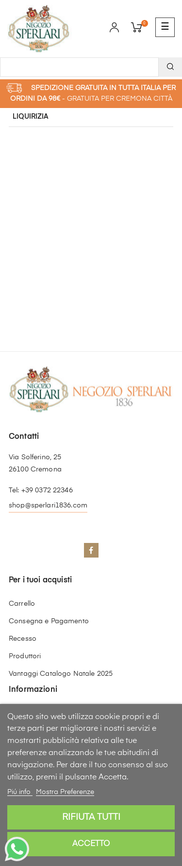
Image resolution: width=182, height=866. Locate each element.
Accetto (91, 844)
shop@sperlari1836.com (48, 505)
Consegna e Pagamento (49, 621)
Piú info (20, 792)
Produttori (25, 656)
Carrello (22, 603)
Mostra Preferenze (65, 792)
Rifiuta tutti (91, 817)
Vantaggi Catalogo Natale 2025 (61, 673)
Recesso (22, 638)
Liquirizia (31, 116)
